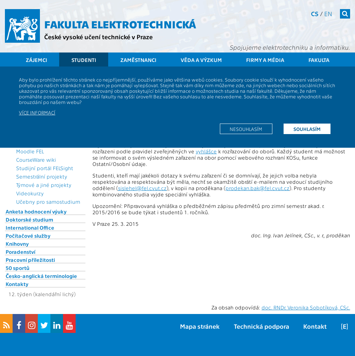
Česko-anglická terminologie (41, 276)
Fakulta (318, 60)
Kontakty (17, 284)
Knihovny (17, 243)
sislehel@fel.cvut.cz (142, 188)
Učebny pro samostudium (48, 201)
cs (315, 13)
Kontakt (315, 326)
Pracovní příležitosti (30, 260)
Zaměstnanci (138, 60)
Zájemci (36, 60)
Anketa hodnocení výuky (36, 211)
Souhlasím (307, 129)
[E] (344, 326)
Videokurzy (30, 193)
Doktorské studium (29, 219)
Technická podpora (261, 326)
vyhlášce (206, 151)
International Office (30, 227)
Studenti (83, 60)
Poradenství (20, 252)
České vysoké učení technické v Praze (98, 36)
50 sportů (17, 268)
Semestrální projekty (41, 176)
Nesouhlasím (246, 129)
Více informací (37, 112)
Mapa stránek (200, 326)
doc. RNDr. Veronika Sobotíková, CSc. (306, 307)
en (328, 13)
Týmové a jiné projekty (43, 185)
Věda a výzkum (201, 60)
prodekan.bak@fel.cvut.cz (257, 188)
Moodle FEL (30, 151)
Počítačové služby (28, 235)
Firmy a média (265, 60)
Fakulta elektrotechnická (120, 24)
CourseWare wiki (36, 159)
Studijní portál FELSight (44, 168)
